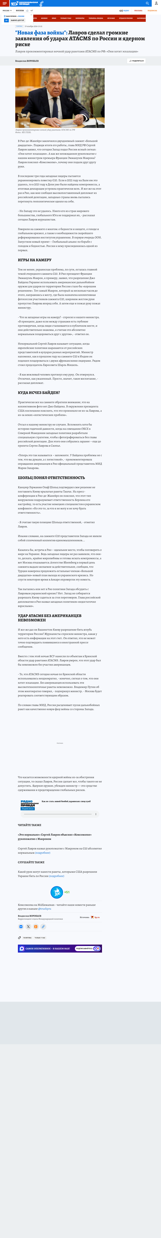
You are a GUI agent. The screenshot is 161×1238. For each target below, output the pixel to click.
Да (6, 20)
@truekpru (44, 967)
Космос (44, 18)
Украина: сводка (96, 18)
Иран (54, 18)
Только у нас (65, 18)
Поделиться (136, 60)
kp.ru (97, 975)
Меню (3, 3)
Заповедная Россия (145, 18)
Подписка (152, 10)
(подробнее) (42, 911)
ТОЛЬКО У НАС (40, 996)
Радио (126, 10)
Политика (19, 26)
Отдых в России (126, 18)
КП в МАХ (111, 18)
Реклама (138, 10)
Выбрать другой (17, 20)
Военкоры (80, 18)
